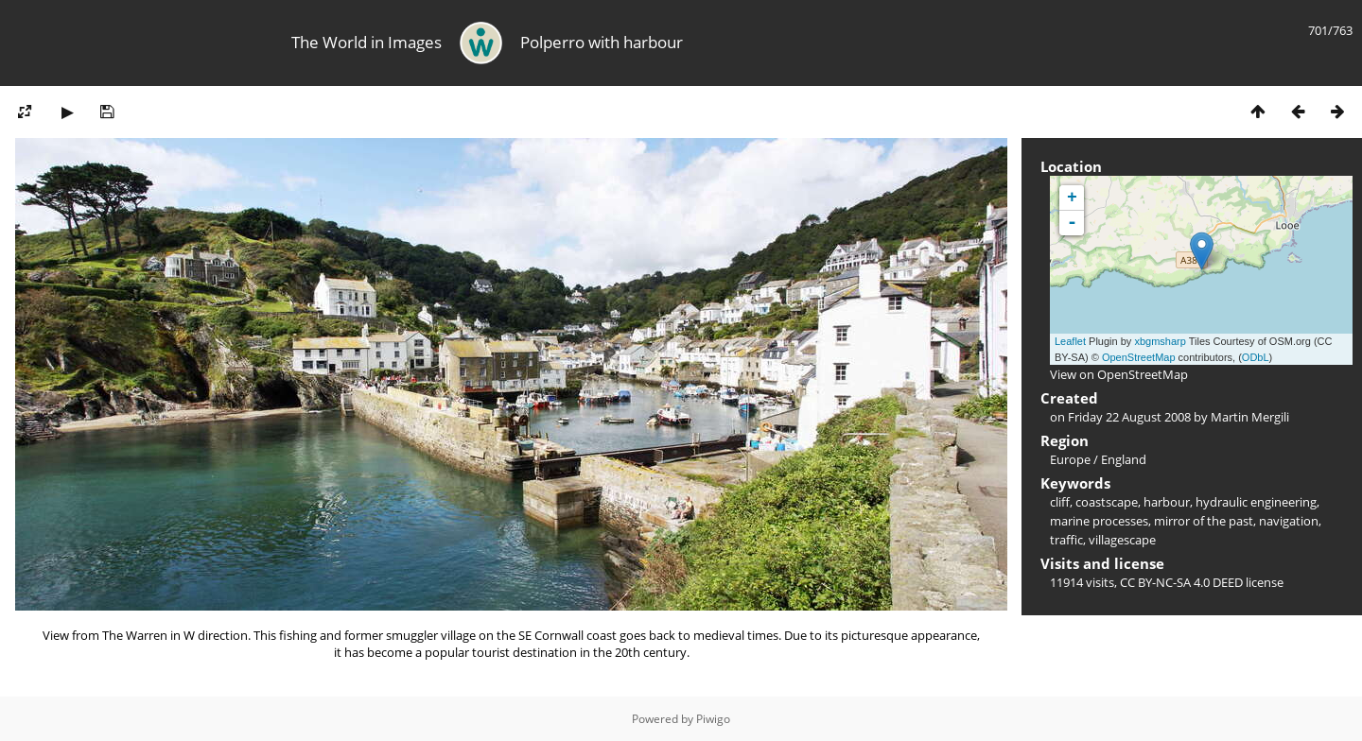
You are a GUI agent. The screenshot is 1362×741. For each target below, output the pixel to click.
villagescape (1122, 539)
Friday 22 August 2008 (1129, 416)
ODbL (1255, 357)
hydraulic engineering (1256, 501)
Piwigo (713, 719)
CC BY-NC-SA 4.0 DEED (1181, 582)
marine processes (1099, 520)
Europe (1070, 459)
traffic (1066, 539)
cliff (1060, 501)
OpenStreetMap (1139, 357)
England (1123, 459)
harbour (1167, 501)
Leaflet (1070, 341)
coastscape (1106, 501)
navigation (1288, 520)
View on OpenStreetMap (1119, 374)
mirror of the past (1203, 520)
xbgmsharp (1159, 341)
